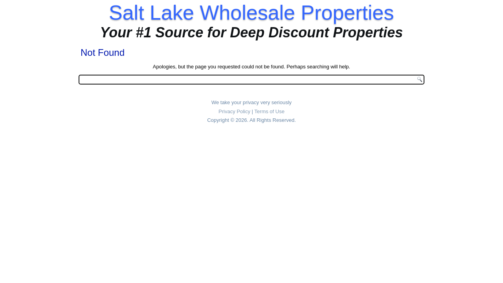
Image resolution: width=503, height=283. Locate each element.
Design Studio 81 (262, 141)
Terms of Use (269, 111)
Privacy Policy (234, 111)
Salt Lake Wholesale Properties (251, 12)
